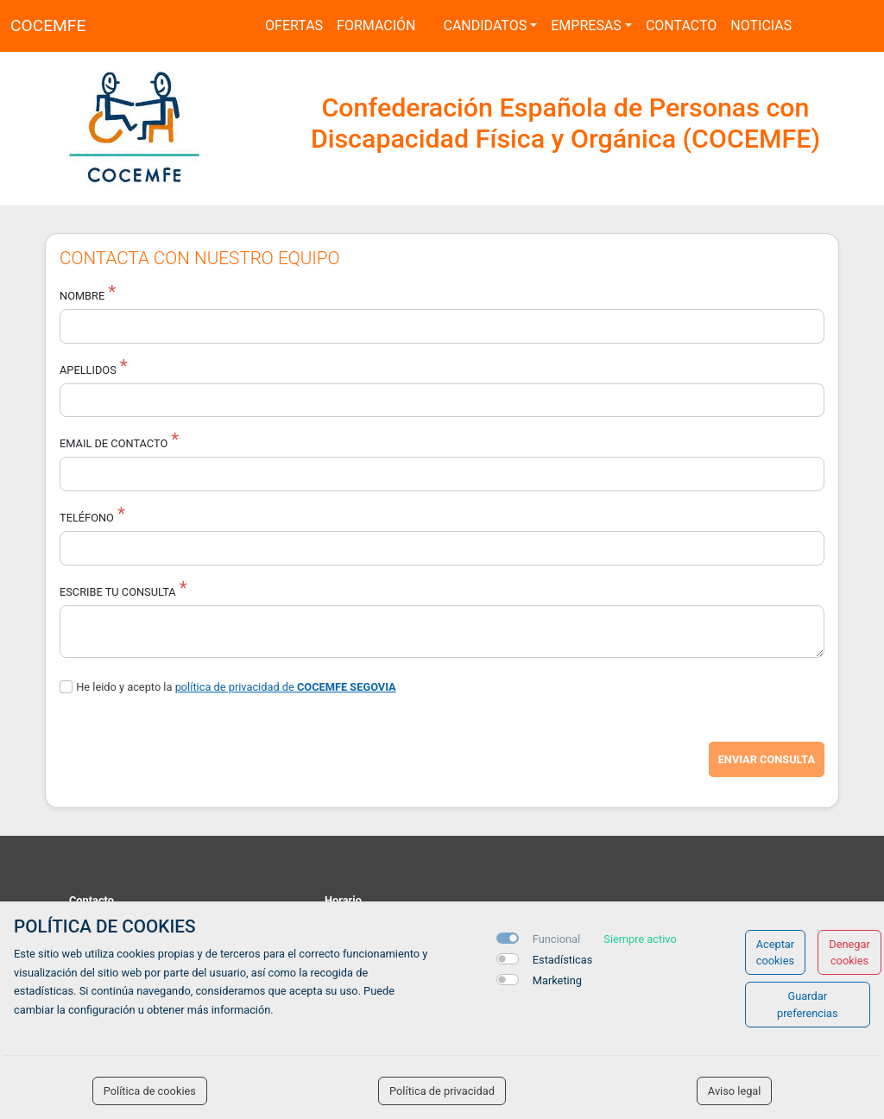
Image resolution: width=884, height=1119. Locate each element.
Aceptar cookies (775, 952)
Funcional (556, 938)
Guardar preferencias (807, 1004)
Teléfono (87, 517)
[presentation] (191, 759)
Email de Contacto (113, 443)
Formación (376, 25)
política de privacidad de (285, 686)
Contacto (681, 25)
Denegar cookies (849, 952)
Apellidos (88, 370)
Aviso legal (734, 1090)
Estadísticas (563, 959)
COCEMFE (47, 25)
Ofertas (294, 25)
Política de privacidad (442, 1090)
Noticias (761, 25)
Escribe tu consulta (118, 591)
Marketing (557, 980)
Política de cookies (150, 1090)
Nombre (82, 295)
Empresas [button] (586, 25)
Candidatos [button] (485, 25)
